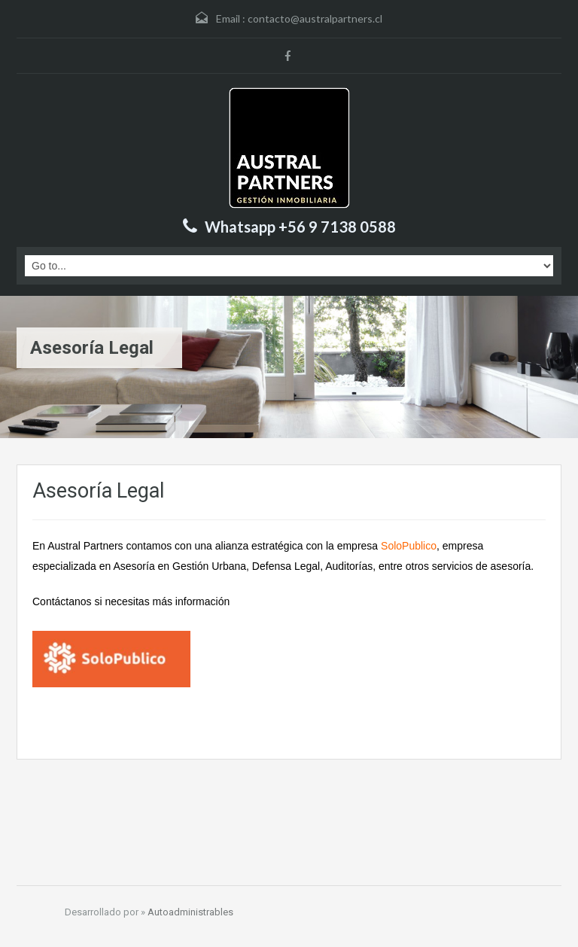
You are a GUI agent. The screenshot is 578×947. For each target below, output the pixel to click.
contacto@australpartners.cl (315, 18)
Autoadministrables (190, 912)
